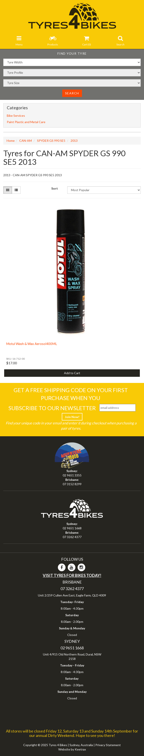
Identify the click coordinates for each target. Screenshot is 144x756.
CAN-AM (25, 140)
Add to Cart (72, 373)
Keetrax (80, 749)
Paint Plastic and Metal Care (26, 122)
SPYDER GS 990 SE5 (51, 140)
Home (11, 140)
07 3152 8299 (72, 484)
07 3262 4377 (72, 537)
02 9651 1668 (72, 528)
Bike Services (16, 115)
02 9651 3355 (72, 475)
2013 (74, 140)
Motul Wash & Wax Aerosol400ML (31, 344)
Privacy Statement (108, 745)
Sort (54, 188)
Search (72, 93)
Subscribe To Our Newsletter (52, 408)
